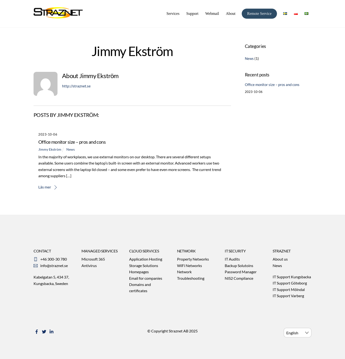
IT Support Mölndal (289, 289)
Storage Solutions (143, 265)
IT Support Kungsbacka (292, 276)
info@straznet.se (54, 265)
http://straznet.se (76, 86)
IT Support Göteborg (290, 283)
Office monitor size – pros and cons (72, 142)
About (231, 13)
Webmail (212, 13)
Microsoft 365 (93, 259)
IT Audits (232, 259)
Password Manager (241, 271)
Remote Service (259, 13)
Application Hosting (145, 259)
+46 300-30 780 (53, 259)
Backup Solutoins (239, 265)
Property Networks (193, 259)
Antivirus (89, 265)
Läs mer (44, 187)
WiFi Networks (189, 265)
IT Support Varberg (288, 295)
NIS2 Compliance (239, 278)
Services (173, 13)
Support (192, 13)
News (70, 149)
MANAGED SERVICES (99, 251)
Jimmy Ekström (49, 149)
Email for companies (145, 278)
